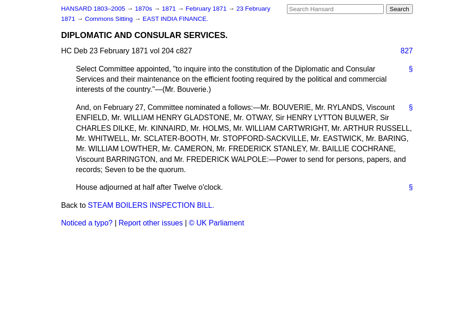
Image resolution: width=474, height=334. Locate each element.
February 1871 (207, 8)
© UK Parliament (216, 223)
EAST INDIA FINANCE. (175, 18)
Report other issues (150, 223)
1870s (144, 8)
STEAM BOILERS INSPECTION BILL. (151, 205)
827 (406, 51)
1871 (170, 8)
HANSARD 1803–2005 (93, 8)
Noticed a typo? (86, 223)
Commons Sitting (109, 18)
